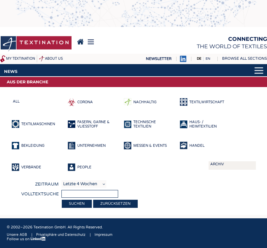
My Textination (20, 59)
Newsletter (158, 59)
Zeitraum (47, 184)
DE (199, 59)
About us (54, 59)
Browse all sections (244, 58)
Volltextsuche (40, 194)
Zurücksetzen (115, 203)
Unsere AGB (17, 235)
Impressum (103, 235)
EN (208, 59)
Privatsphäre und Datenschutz (60, 235)
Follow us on (26, 239)
